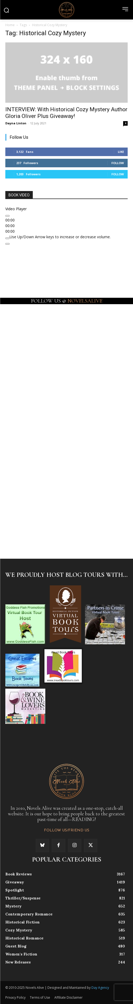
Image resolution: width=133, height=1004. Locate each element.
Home (10, 25)
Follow (117, 163)
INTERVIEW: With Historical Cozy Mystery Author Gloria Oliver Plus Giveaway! (66, 112)
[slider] (60, 236)
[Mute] (7, 238)
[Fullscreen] (7, 244)
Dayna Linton (15, 123)
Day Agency (100, 987)
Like (121, 152)
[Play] (7, 216)
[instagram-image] (35, 333)
